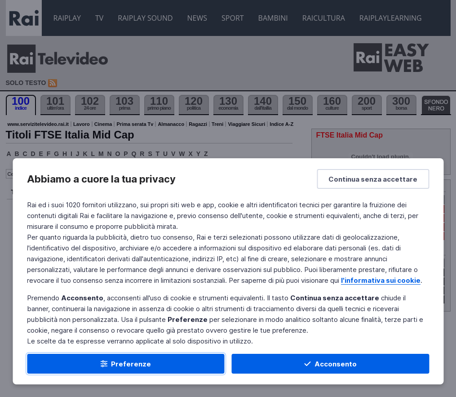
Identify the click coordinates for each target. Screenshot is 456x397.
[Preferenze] (126, 364)
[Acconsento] (330, 364)
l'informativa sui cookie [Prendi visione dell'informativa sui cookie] (381, 280)
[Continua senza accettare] (373, 179)
